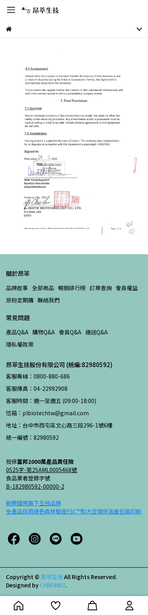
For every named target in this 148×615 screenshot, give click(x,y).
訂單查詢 (101, 288)
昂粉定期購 (20, 300)
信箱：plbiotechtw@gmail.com (47, 413)
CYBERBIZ (53, 585)
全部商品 (43, 288)
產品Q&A (17, 332)
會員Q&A (70, 332)
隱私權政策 (20, 344)
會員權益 (127, 288)
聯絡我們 (48, 300)
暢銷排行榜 (72, 288)
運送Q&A (96, 332)
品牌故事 (17, 288)
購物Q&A (43, 332)
